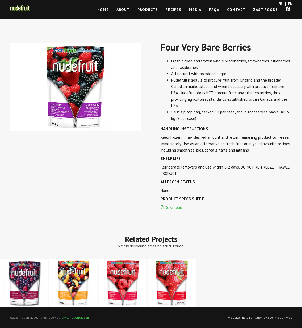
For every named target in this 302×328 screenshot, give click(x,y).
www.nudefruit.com (76, 317)
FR (280, 4)
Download (171, 207)
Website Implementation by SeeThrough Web (260, 317)
